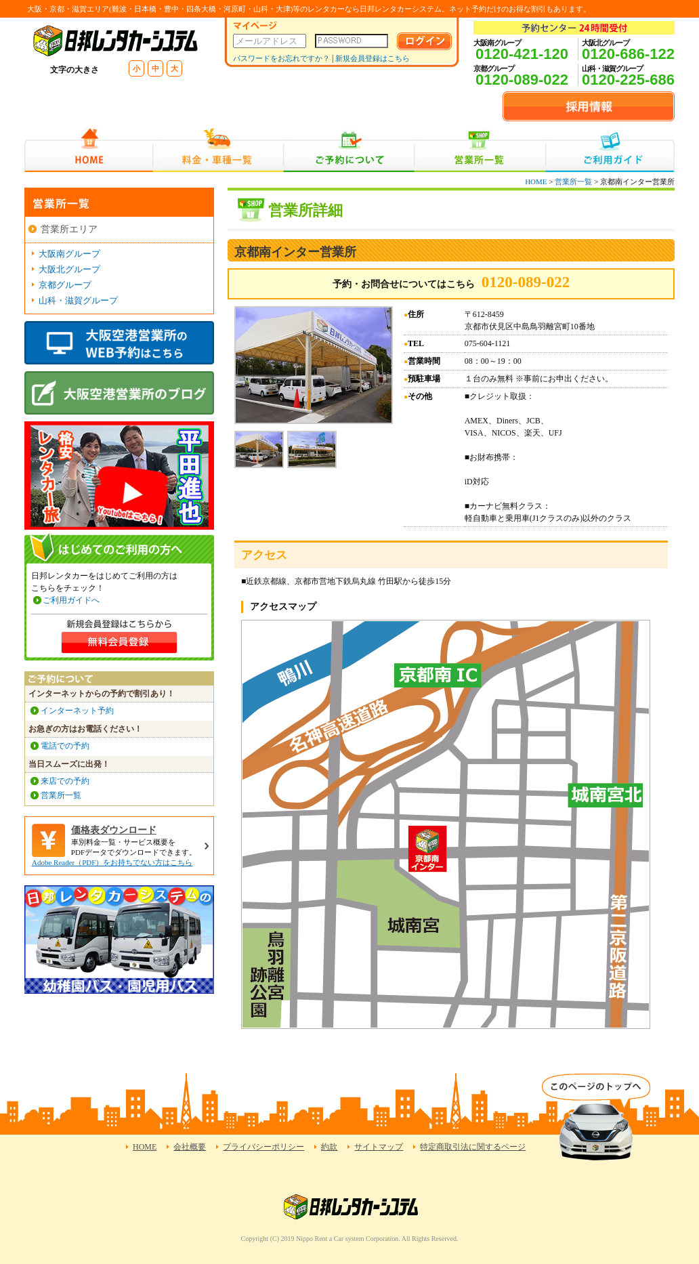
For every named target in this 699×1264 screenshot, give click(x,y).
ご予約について (349, 150)
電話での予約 (65, 746)
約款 (329, 1147)
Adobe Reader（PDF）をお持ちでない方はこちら (112, 862)
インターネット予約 (77, 710)
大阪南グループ (69, 254)
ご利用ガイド (610, 150)
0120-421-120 (521, 53)
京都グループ (65, 285)
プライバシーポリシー (263, 1147)
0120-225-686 (628, 79)
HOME (88, 150)
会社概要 (189, 1147)
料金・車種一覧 (218, 150)
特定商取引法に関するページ (473, 1147)
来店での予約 (65, 781)
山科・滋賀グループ (78, 300)
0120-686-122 (628, 53)
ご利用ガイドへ (71, 600)
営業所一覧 (480, 150)
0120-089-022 (521, 79)
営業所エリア (69, 229)
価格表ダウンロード (113, 830)
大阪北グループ (69, 269)
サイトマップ (378, 1147)
